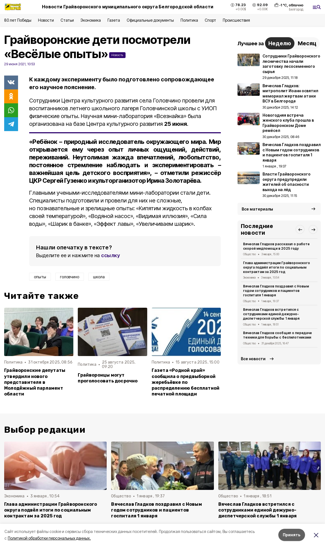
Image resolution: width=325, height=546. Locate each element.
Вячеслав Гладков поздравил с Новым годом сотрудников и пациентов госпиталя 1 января (276, 290)
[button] (300, 229)
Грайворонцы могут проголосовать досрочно (108, 378)
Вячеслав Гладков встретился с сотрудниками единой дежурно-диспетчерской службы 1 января (271, 313)
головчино (69, 276)
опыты (40, 276)
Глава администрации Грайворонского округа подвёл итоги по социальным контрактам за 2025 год (276, 267)
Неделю (279, 43)
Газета (114, 20)
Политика (189, 20)
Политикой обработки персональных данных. (49, 538)
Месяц (307, 43)
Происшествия (236, 20)
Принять (292, 534)
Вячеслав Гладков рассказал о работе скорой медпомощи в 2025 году (276, 246)
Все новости (253, 358)
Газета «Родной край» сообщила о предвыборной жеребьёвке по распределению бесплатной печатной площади (186, 382)
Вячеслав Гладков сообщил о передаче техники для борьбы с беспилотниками (277, 335)
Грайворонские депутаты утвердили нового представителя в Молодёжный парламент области (34, 382)
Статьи (67, 20)
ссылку (110, 255)
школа (99, 276)
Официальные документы (150, 20)
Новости (46, 20)
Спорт (210, 20)
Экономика (91, 20)
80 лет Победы (17, 20)
